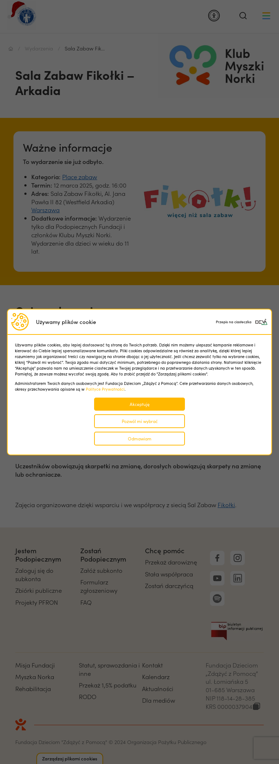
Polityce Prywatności (105, 389)
